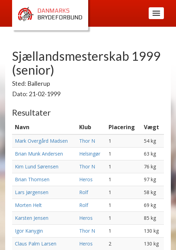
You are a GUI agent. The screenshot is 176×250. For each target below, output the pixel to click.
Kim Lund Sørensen (36, 166)
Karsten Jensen (31, 218)
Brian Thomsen (32, 179)
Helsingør (89, 153)
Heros (86, 179)
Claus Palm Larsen (35, 243)
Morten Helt (28, 205)
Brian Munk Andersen (39, 153)
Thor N (87, 141)
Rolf (83, 192)
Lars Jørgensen (31, 192)
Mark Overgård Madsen (41, 141)
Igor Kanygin (29, 230)
